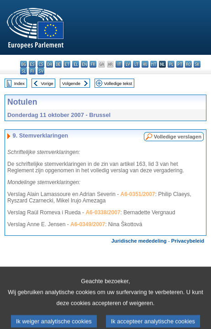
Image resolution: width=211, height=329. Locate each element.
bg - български (23, 64)
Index (19, 83)
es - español (32, 64)
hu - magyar (145, 64)
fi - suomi (32, 71)
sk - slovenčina (197, 64)
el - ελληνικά (75, 64)
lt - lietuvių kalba (136, 64)
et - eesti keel (66, 64)
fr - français (93, 64)
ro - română (188, 64)
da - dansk (49, 64)
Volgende (71, 83)
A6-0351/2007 (137, 194)
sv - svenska (40, 71)
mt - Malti (153, 64)
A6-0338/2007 (102, 212)
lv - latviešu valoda (127, 64)
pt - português (179, 64)
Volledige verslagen (177, 136)
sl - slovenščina (23, 71)
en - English (84, 64)
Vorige (47, 83)
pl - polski (171, 64)
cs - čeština (40, 64)
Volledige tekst (118, 83)
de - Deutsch (58, 64)
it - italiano (119, 64)
